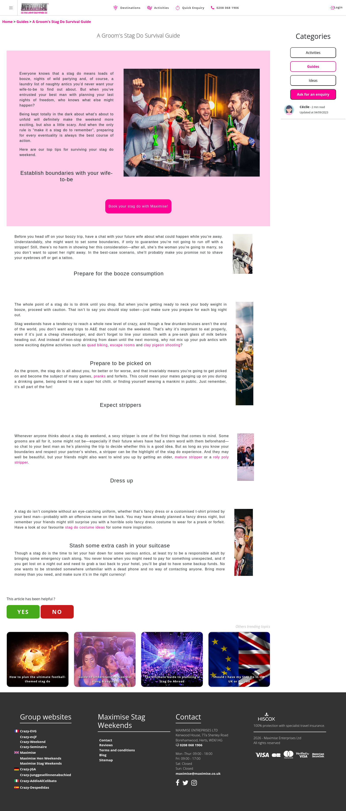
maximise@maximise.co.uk (198, 773)
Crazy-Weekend (32, 741)
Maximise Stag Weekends (41, 763)
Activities (313, 52)
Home (7, 21)
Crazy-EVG (28, 731)
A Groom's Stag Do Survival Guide (61, 21)
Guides (23, 21)
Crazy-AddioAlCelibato (38, 781)
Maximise (28, 752)
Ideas (313, 80)
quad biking (97, 345)
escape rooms (122, 345)
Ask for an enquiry (313, 94)
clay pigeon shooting (162, 345)
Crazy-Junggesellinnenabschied (45, 775)
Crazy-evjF (28, 737)
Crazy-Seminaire (33, 746)
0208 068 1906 (189, 745)
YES (23, 611)
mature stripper (188, 457)
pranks (100, 376)
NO (57, 611)
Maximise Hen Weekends (40, 758)
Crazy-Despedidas (34, 787)
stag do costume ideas (85, 527)
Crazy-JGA (28, 769)
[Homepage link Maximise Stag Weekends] (35, 7)
